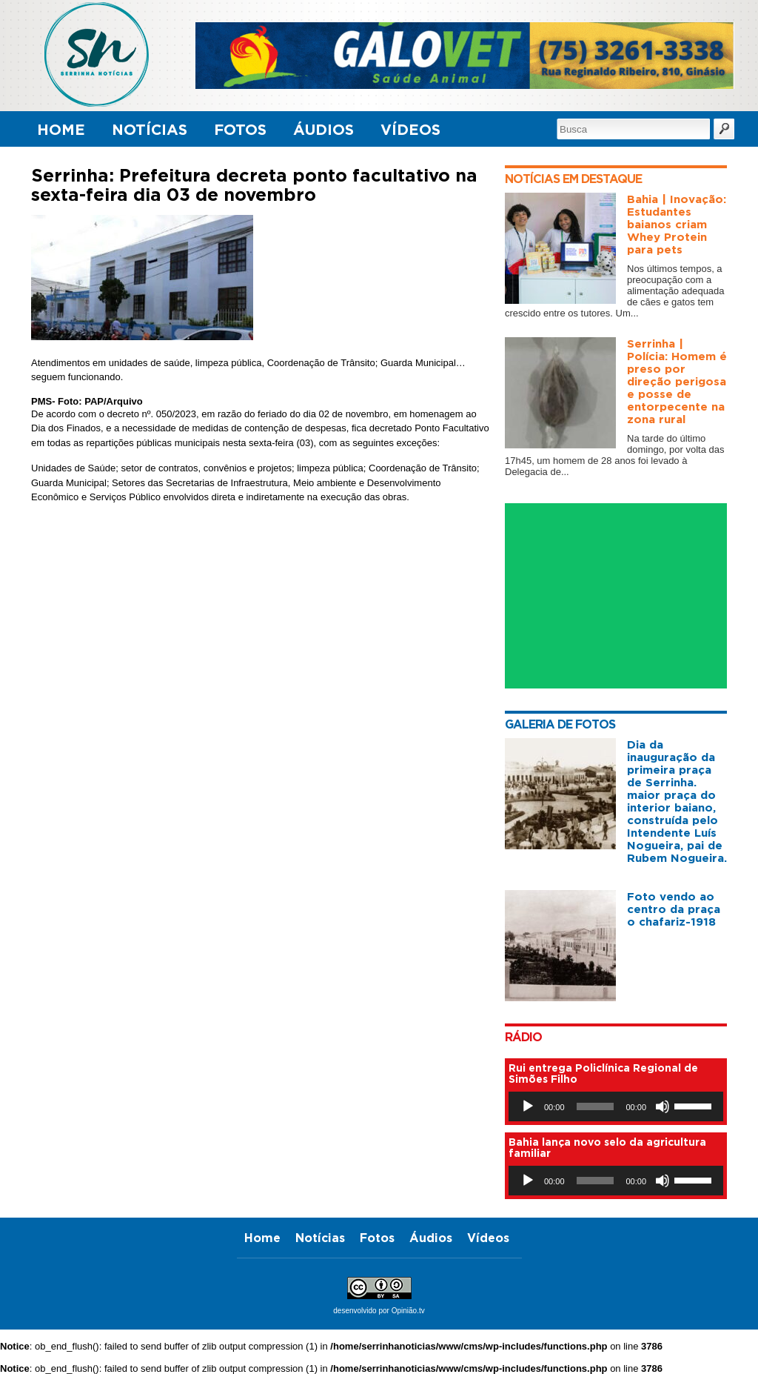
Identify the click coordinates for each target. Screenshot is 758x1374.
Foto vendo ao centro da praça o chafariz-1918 (673, 909)
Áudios (323, 129)
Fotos (240, 129)
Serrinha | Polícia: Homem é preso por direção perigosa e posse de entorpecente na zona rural (677, 381)
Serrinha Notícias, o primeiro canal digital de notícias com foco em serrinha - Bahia (109, 54)
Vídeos (410, 129)
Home (61, 129)
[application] (616, 1106)
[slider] (595, 1106)
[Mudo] (662, 1106)
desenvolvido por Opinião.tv (378, 1311)
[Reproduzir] (527, 1106)
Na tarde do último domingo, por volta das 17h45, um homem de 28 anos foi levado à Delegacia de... (615, 455)
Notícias (149, 129)
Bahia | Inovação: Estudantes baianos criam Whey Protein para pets (676, 224)
